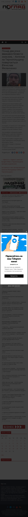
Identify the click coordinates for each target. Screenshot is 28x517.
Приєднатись (14, 276)
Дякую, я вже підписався (14, 286)
